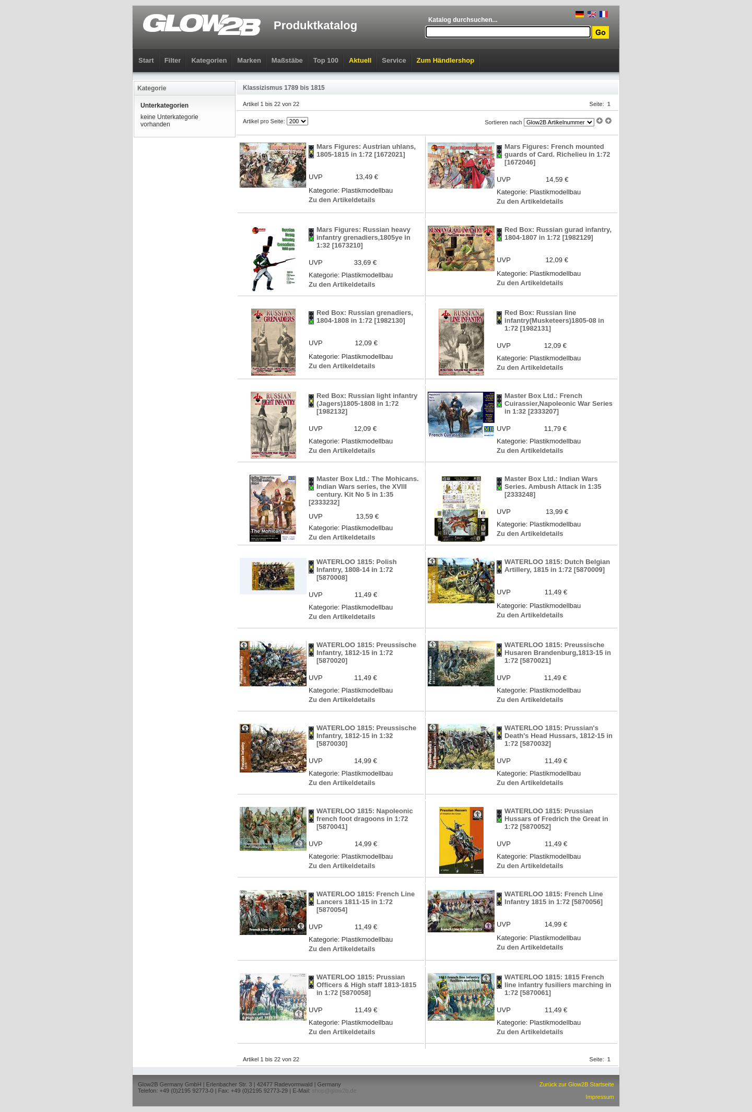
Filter (172, 60)
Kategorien (209, 60)
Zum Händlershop (446, 60)
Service (394, 60)
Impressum (600, 1097)
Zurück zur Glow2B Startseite (576, 1084)
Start (146, 60)
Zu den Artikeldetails (342, 200)
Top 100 (325, 60)
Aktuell (360, 60)
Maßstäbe (287, 60)
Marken (249, 60)
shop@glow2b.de (334, 1090)
